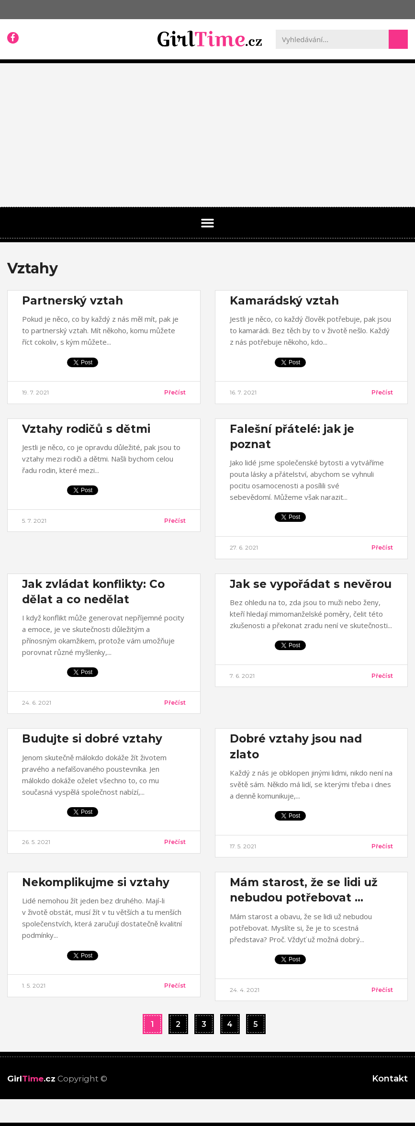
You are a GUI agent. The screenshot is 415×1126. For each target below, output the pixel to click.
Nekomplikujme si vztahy (95, 882)
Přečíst (175, 392)
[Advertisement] (207, 135)
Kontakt (390, 1078)
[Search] (398, 39)
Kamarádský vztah (284, 300)
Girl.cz (31, 1078)
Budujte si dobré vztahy (92, 738)
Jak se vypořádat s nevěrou (311, 584)
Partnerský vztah (72, 300)
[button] (207, 223)
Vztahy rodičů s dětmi (86, 429)
